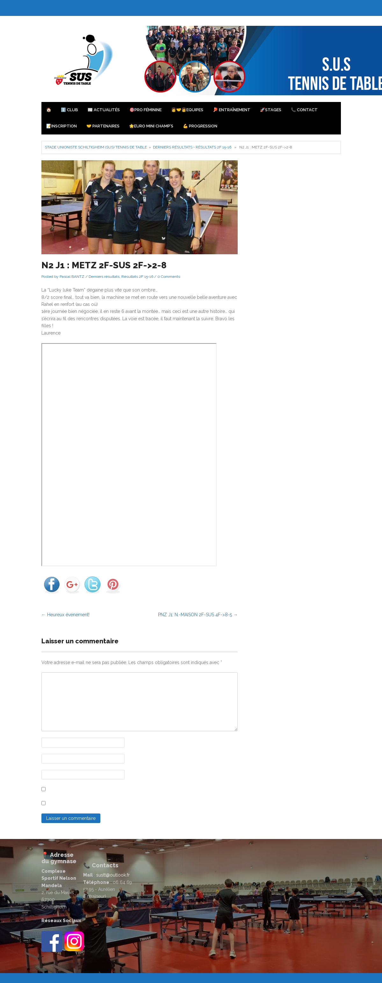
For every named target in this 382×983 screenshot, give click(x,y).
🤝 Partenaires (102, 126)
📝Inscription (61, 126)
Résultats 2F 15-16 (213, 147)
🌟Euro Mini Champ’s (151, 126)
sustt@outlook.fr (113, 875)
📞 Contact (304, 109)
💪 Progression (200, 126)
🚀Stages (270, 109)
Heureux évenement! (65, 614)
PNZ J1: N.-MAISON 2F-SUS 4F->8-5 (198, 614)
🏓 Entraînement (231, 109)
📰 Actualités (104, 109)
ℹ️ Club (69, 109)
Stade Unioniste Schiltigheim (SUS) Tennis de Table (96, 147)
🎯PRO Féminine (145, 109)
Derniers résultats (172, 147)
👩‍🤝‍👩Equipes (187, 109)
